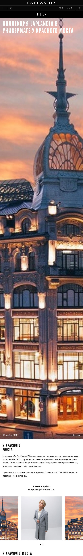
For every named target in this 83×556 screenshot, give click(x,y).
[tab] (40, 544)
